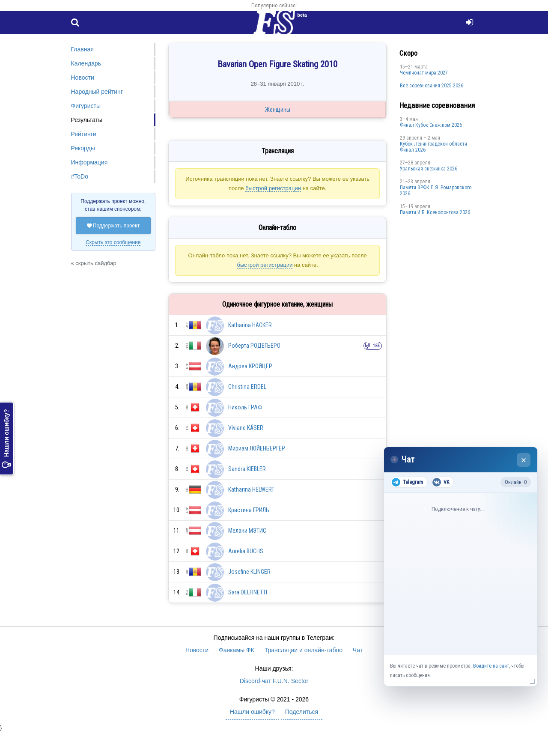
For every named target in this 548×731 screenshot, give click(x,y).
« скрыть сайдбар (93, 263)
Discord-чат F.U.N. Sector (274, 680)
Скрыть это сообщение (113, 242)
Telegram (407, 482)
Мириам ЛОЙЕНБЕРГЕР (256, 448)
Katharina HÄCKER (250, 325)
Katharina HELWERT (251, 489)
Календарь (86, 63)
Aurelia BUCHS (245, 551)
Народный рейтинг (97, 91)
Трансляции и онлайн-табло (303, 650)
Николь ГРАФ (245, 407)
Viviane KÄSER (245, 427)
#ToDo (79, 176)
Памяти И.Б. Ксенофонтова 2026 (435, 212)
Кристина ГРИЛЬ (248, 510)
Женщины (277, 109)
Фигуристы (86, 105)
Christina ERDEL (247, 386)
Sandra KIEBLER (247, 468)
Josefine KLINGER (249, 571)
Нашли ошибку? (6, 438)
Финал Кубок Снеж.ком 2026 (431, 125)
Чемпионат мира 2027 (424, 73)
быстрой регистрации (273, 188)
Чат (358, 650)
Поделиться (301, 711)
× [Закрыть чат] (524, 460)
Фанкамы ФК (236, 650)
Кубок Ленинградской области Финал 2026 (433, 147)
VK (440, 482)
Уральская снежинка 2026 (428, 169)
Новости (82, 77)
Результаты (87, 119)
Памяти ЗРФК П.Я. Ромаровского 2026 (435, 191)
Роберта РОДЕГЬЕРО (254, 345)
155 (376, 345)
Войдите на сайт (491, 666)
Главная (82, 49)
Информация (89, 162)
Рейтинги (83, 134)
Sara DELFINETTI (247, 592)
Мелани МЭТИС (247, 530)
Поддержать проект (113, 226)
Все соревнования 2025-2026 (431, 86)
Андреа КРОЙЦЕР (250, 366)
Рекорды (83, 148)
